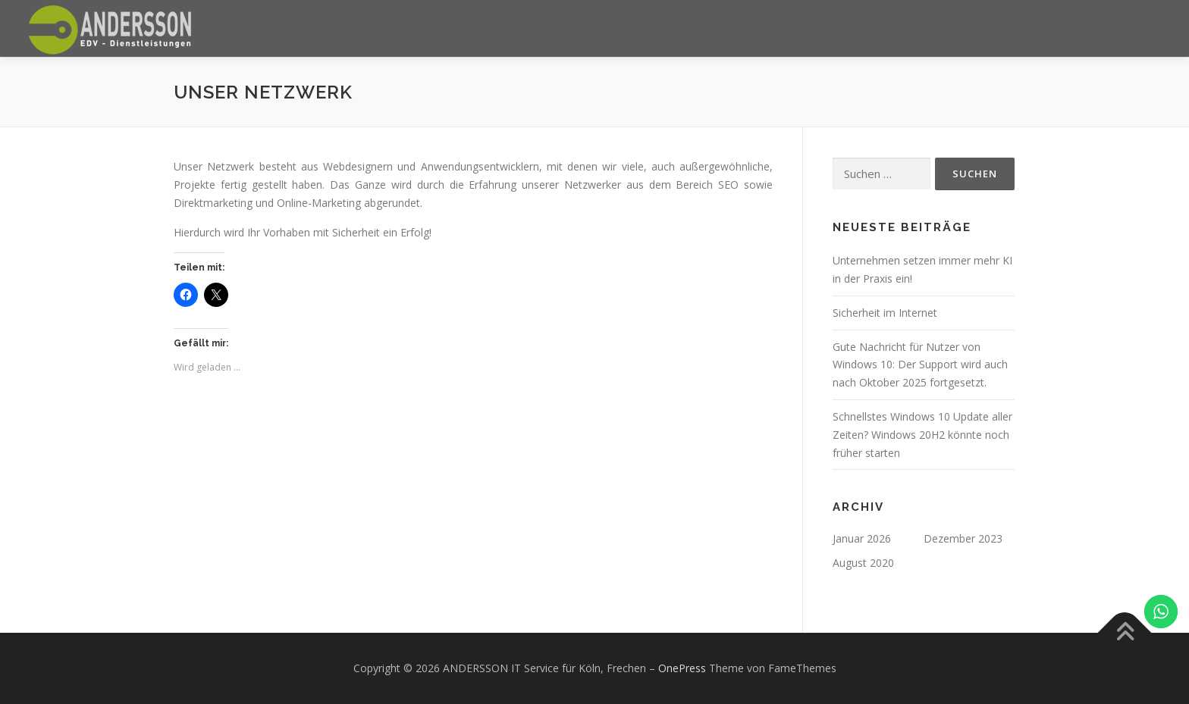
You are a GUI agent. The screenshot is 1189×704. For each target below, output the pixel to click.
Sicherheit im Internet (885, 312)
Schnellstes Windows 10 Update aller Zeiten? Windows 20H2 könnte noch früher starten (922, 434)
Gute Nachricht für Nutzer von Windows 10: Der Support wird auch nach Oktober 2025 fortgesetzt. (920, 364)
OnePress (682, 668)
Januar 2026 (862, 538)
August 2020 (863, 562)
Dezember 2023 (963, 538)
